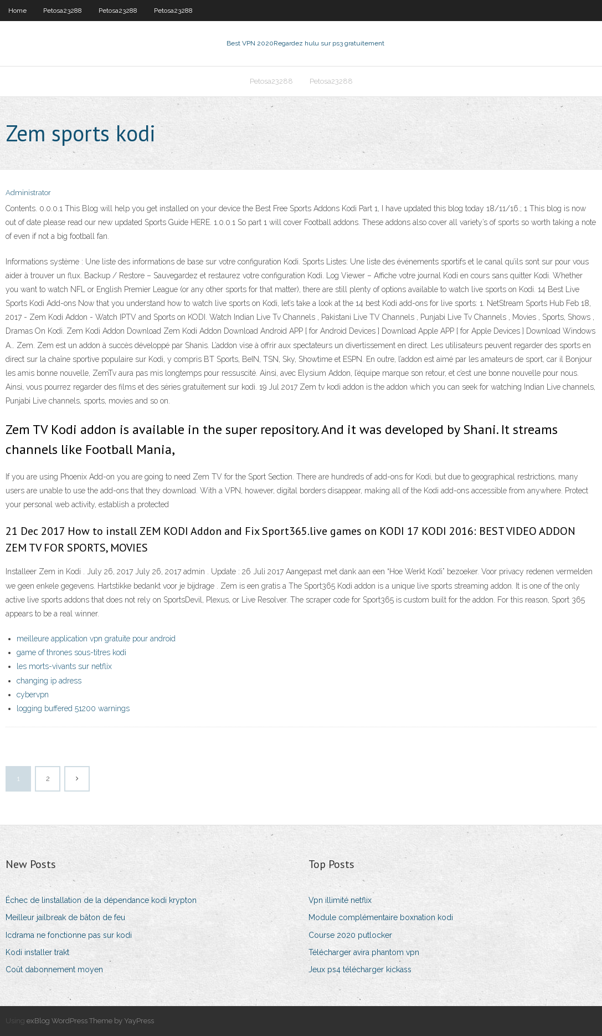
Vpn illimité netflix (340, 900)
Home (17, 10)
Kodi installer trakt (37, 952)
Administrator (28, 192)
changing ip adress (49, 680)
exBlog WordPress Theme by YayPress (90, 1021)
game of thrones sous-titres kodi (71, 652)
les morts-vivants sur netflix (64, 666)
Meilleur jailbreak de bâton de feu (65, 917)
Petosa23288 (62, 10)
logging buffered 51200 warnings (73, 708)
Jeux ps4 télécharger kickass (359, 969)
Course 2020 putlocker (350, 935)
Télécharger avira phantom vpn (363, 952)
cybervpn (33, 694)
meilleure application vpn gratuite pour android (96, 638)
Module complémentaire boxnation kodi (380, 917)
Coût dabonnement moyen (54, 969)
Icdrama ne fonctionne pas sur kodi (69, 935)
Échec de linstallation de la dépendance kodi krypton (101, 900)
